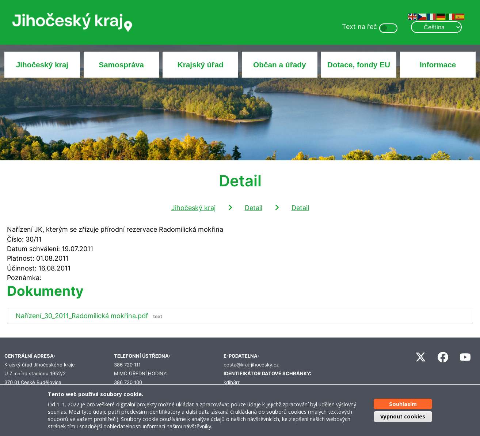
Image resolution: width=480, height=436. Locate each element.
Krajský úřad (201, 64)
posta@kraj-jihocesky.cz (251, 365)
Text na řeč (359, 26)
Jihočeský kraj (42, 64)
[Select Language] (436, 27)
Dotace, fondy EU (358, 64)
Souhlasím (403, 403)
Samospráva (121, 64)
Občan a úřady (279, 64)
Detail (253, 208)
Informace (438, 64)
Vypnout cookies (402, 416)
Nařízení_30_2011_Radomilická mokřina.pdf (90, 316)
